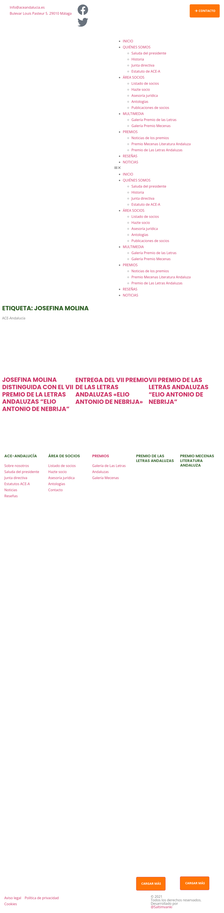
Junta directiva (142, 65)
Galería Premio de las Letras (154, 119)
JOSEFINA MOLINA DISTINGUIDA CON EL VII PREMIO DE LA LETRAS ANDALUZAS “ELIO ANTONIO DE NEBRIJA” (37, 394)
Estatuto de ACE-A (145, 71)
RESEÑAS (130, 156)
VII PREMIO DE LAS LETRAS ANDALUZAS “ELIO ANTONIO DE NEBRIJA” (178, 391)
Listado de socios (145, 83)
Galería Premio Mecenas (150, 125)
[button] (167, 168)
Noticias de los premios (150, 137)
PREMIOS (130, 131)
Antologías (139, 101)
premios (100, 456)
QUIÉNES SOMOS (136, 47)
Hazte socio (140, 89)
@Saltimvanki (161, 907)
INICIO (128, 41)
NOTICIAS (130, 162)
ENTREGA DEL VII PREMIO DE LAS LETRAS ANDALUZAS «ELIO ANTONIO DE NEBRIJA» (111, 391)
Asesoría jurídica (144, 95)
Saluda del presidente (148, 53)
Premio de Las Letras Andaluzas (156, 150)
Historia (137, 59)
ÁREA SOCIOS (133, 77)
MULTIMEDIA (133, 113)
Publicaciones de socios (150, 107)
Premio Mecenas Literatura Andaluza (161, 144)
